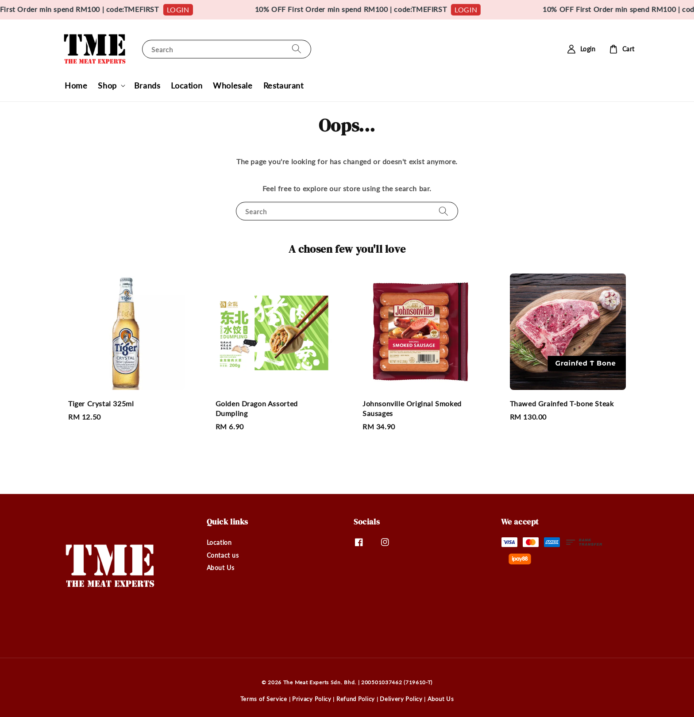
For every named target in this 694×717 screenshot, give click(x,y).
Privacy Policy (312, 698)
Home (76, 85)
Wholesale (232, 85)
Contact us (223, 555)
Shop (107, 85)
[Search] (296, 49)
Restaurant (283, 85)
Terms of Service (263, 698)
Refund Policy (355, 698)
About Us (221, 567)
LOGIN (190, 9)
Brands (147, 85)
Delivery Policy (401, 698)
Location (186, 85)
